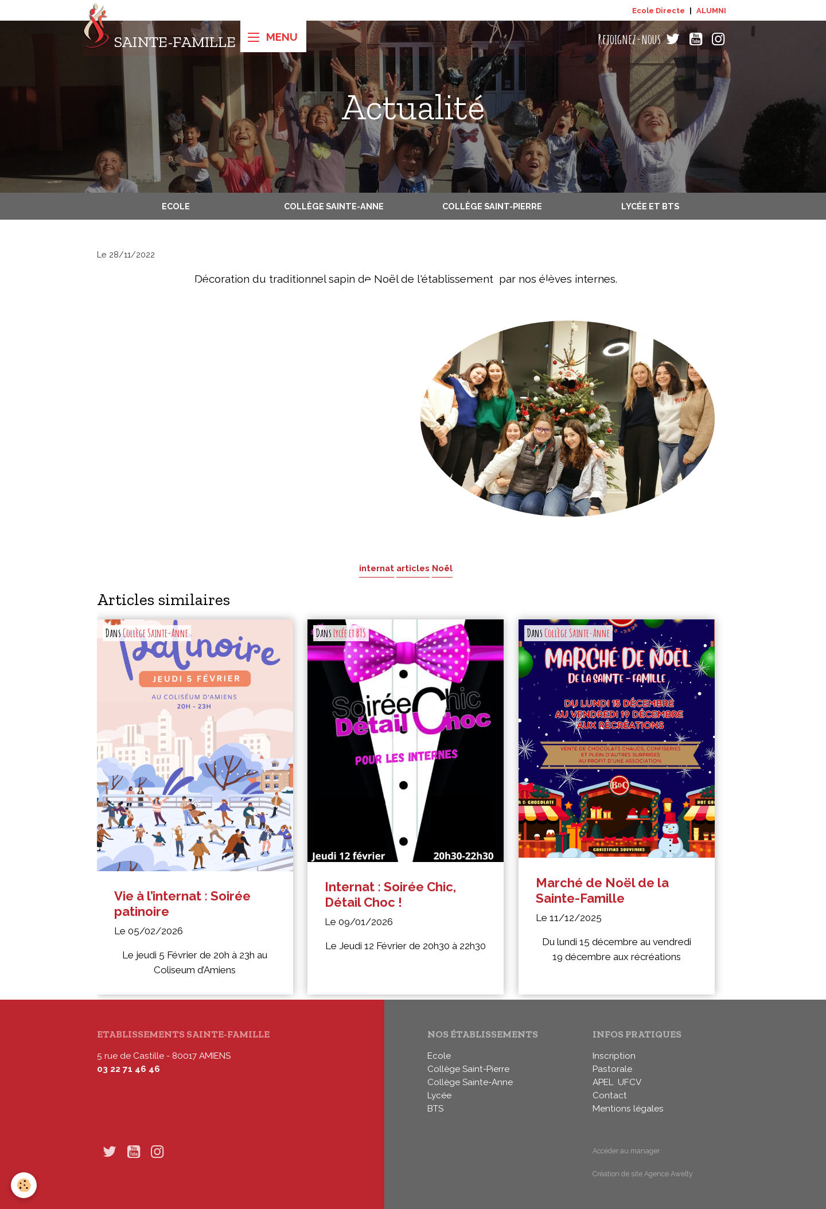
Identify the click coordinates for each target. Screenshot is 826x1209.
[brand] (159, 39)
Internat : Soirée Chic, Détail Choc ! (390, 894)
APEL (603, 1082)
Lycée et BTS (650, 206)
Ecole (176, 206)
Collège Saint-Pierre (492, 206)
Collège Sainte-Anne (334, 206)
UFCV (629, 1082)
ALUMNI (711, 10)
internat (376, 568)
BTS (435, 1108)
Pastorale (612, 1069)
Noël (442, 568)
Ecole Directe (658, 10)
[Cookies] (24, 1185)
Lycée (439, 1095)
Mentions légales (628, 1108)
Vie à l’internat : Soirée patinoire (182, 903)
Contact (610, 1095)
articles (413, 568)
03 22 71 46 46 (128, 1069)
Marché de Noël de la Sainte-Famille (602, 890)
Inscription (614, 1056)
